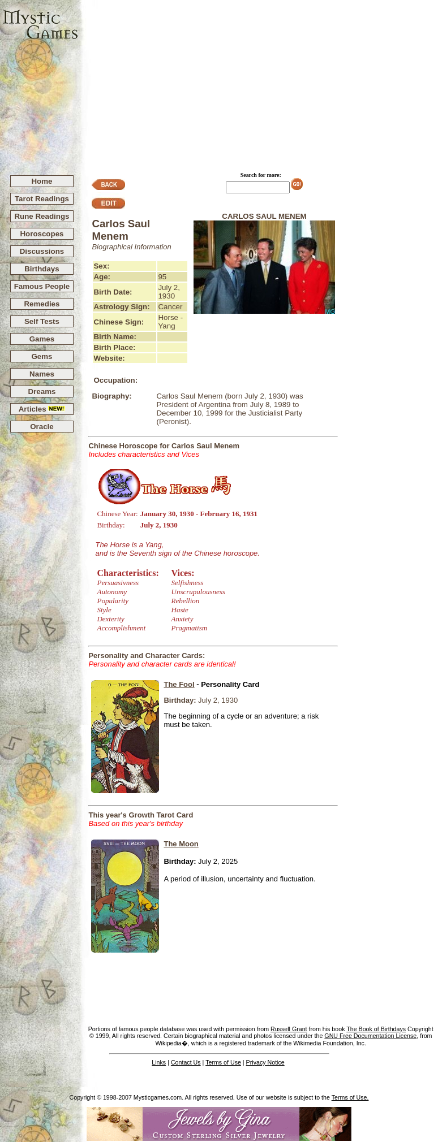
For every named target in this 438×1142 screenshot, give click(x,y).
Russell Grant (288, 1029)
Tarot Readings (42, 198)
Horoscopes (41, 234)
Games (41, 339)
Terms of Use (223, 1062)
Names (41, 374)
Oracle (42, 426)
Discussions (42, 251)
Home (41, 181)
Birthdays (41, 269)
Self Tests (41, 321)
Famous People (42, 286)
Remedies (41, 304)
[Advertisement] (258, 82)
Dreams (42, 391)
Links (159, 1062)
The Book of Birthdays (376, 1029)
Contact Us (186, 1062)
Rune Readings (41, 216)
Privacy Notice (265, 1062)
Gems (41, 356)
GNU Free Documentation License (370, 1035)
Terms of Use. (350, 1097)
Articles (42, 409)
